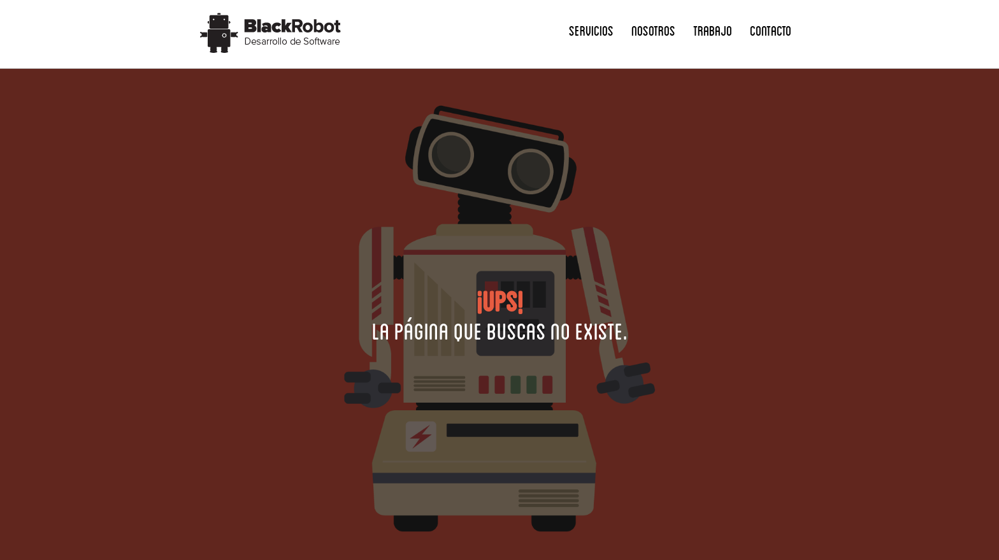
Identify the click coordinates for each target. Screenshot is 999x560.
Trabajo (712, 30)
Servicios (591, 30)
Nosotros (653, 30)
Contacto (770, 30)
